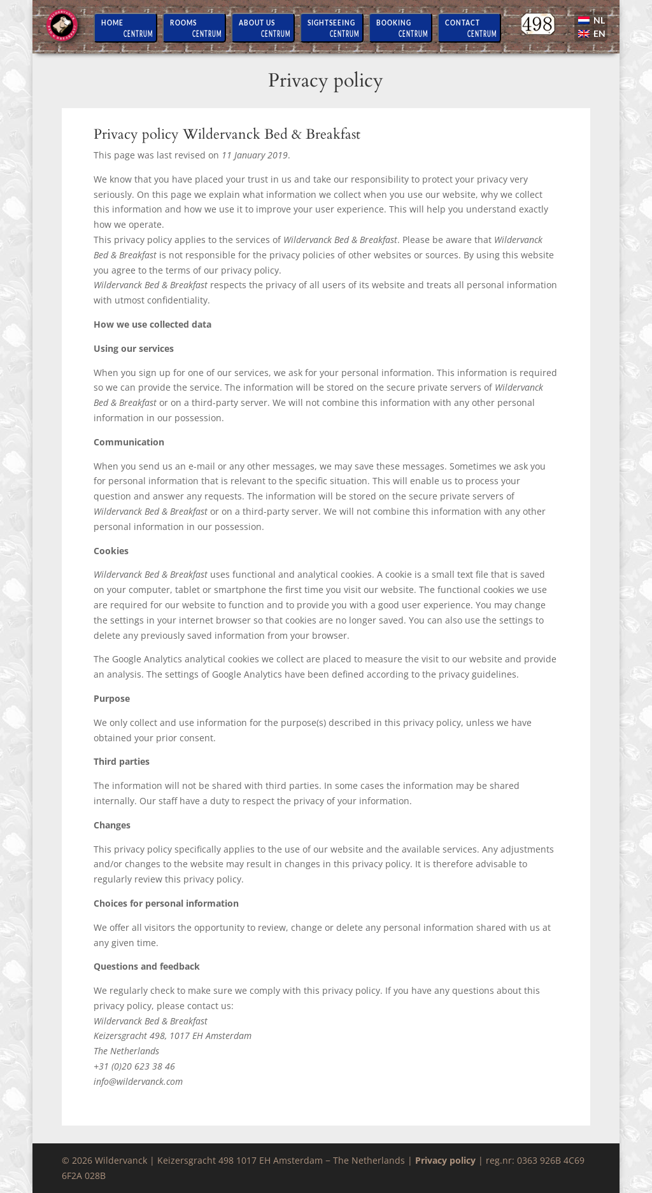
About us (257, 22)
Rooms (183, 22)
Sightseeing (331, 22)
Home (112, 22)
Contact (462, 22)
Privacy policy (445, 1160)
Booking (393, 22)
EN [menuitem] (599, 33)
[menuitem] (592, 21)
